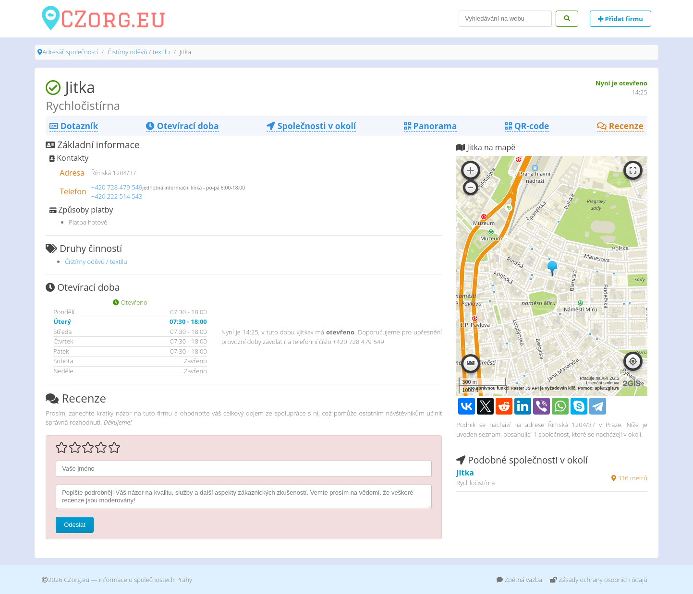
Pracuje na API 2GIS (600, 378)
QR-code (527, 125)
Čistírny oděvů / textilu (139, 52)
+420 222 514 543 (117, 196)
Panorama (430, 125)
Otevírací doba (182, 125)
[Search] (505, 19)
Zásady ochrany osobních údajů (598, 579)
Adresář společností (69, 52)
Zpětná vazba (519, 579)
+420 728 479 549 (117, 187)
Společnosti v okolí (311, 125)
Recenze (620, 125)
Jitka (465, 472)
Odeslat (74, 524)
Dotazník (73, 125)
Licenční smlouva (603, 382)
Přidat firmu (620, 18)
